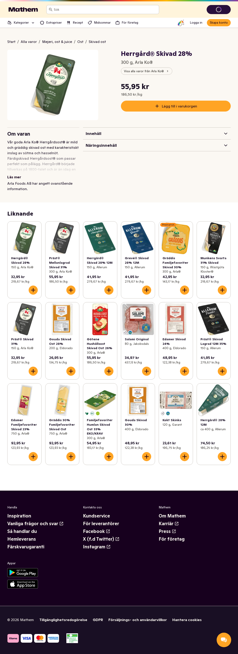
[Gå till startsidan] (23, 9)
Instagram (97, 547)
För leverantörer (101, 524)
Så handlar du (22, 531)
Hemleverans (21, 539)
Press (167, 531)
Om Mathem (172, 516)
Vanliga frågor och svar (35, 524)
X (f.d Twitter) (101, 539)
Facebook (96, 531)
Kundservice (96, 516)
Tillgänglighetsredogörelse (63, 619)
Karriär (169, 524)
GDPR (98, 619)
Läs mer (14, 177)
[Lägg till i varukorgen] (33, 290)
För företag (172, 539)
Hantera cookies (187, 619)
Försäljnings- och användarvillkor (137, 619)
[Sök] (50, 9)
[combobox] (105, 9)
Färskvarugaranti (25, 547)
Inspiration (19, 516)
